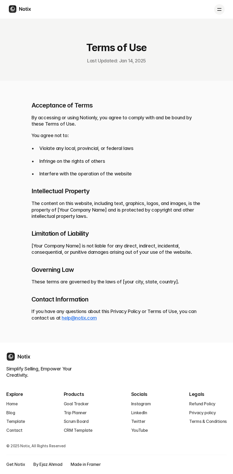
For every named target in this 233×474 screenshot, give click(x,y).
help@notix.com (79, 318)
